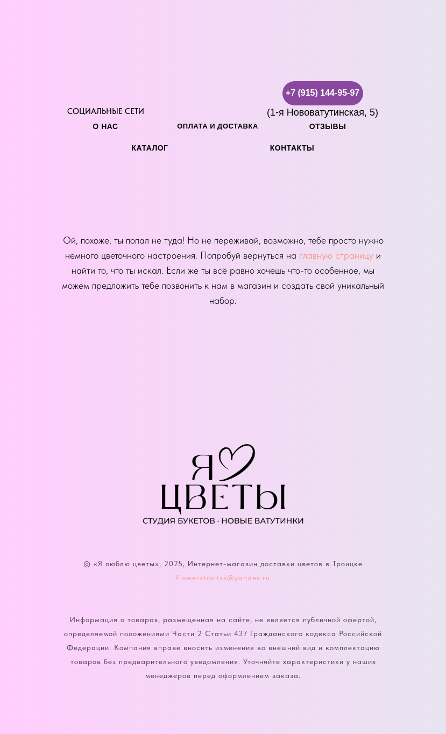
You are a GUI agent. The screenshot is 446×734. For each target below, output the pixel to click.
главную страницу (336, 255)
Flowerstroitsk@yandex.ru (223, 577)
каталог (150, 148)
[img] (80, 93)
